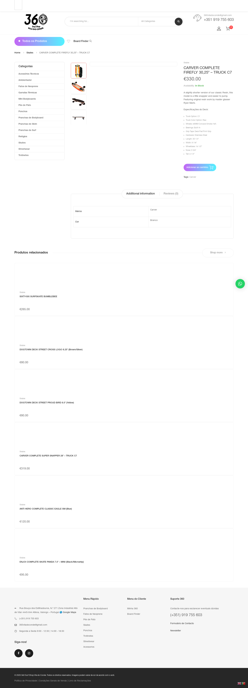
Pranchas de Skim (27, 124)
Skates (29, 53)
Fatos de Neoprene (28, 86)
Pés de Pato (24, 105)
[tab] (140, 194)
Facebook (18, 653)
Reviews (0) (171, 193)
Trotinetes (23, 155)
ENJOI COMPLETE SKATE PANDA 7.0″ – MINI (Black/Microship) (52, 562)
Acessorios (88, 647)
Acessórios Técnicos (28, 74)
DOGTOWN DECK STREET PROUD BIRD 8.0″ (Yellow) (47, 403)
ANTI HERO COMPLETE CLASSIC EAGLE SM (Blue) (46, 509)
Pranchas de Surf (27, 130)
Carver (192, 177)
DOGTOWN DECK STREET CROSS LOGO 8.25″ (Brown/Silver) (51, 350)
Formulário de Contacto (182, 624)
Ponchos (22, 112)
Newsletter (175, 631)
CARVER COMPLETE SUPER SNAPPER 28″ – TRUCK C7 (48, 456)
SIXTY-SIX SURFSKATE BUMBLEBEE (38, 297)
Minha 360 (132, 609)
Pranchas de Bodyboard (30, 118)
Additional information (140, 193)
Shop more (218, 252)
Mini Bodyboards (27, 99)
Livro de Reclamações (79, 681)
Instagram (29, 653)
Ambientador (25, 80)
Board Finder (82, 41)
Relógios (22, 137)
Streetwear (24, 149)
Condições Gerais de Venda (53, 681)
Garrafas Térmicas (27, 93)
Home (17, 53)
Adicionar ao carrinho (197, 167)
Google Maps (69, 612)
